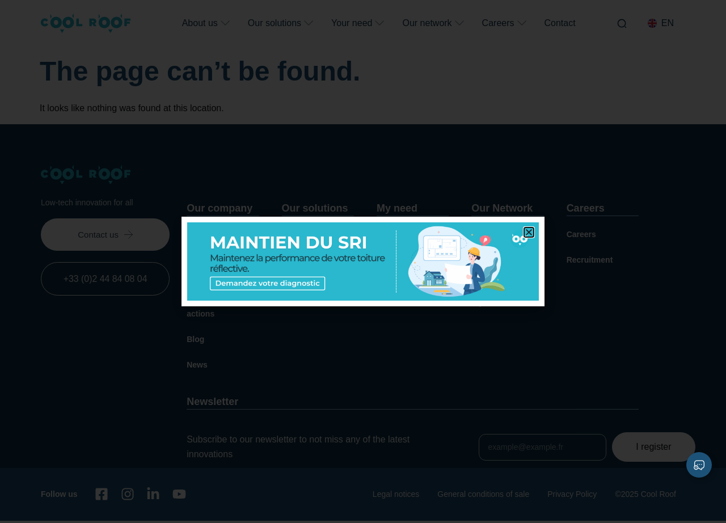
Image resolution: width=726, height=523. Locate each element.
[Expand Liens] (699, 465)
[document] (363, 261)
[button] (529, 232)
